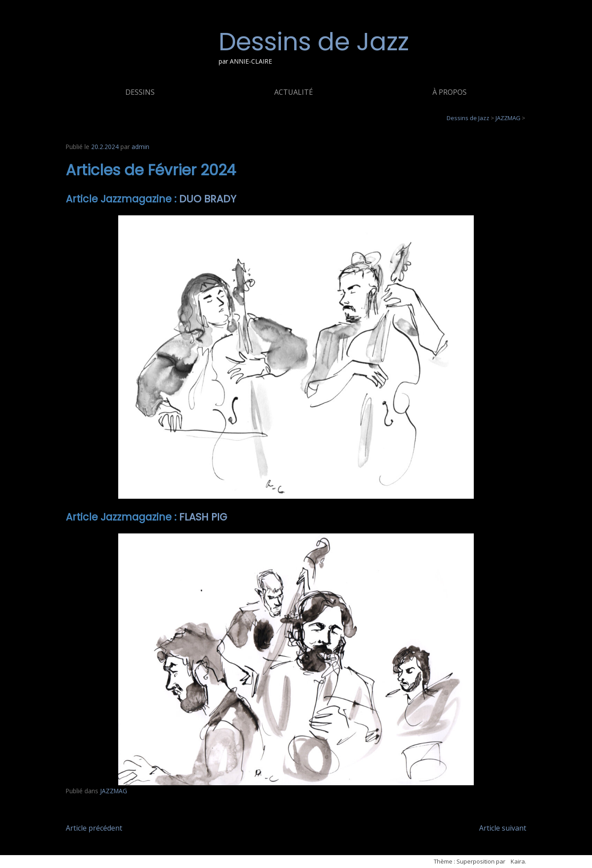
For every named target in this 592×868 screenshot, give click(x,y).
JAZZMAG (113, 791)
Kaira (518, 861)
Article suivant (502, 828)
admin (140, 146)
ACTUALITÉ (293, 92)
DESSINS (140, 92)
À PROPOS (449, 92)
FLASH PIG (203, 517)
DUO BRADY (207, 199)
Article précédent (94, 828)
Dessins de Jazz (314, 41)
